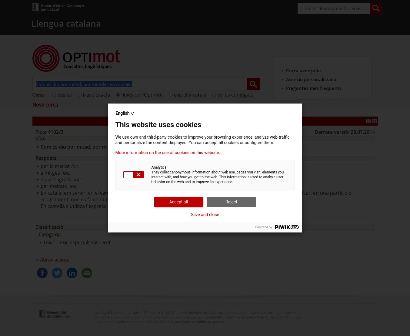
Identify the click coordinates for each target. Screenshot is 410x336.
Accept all (178, 201)
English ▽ (125, 113)
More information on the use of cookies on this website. (167, 152)
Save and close (205, 214)
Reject (231, 201)
